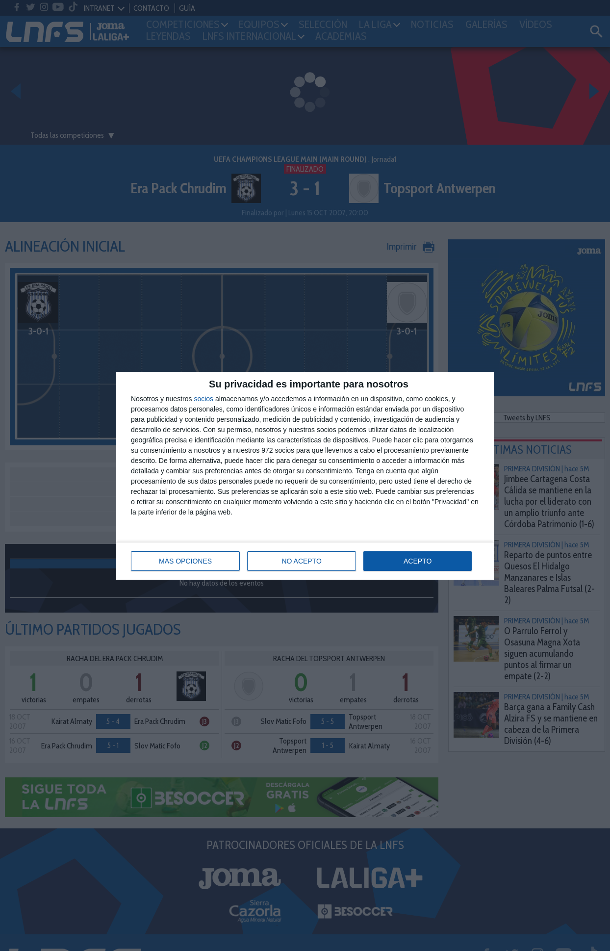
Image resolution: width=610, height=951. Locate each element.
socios (203, 398)
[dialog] (305, 476)
